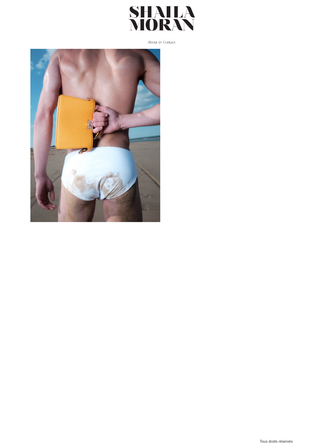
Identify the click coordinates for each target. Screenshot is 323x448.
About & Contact (161, 42)
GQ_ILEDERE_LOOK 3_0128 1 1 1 (227, 270)
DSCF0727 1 (95, 230)
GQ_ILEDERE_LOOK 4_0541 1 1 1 (227, 387)
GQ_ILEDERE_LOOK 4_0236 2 (95, 422)
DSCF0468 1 (227, 154)
